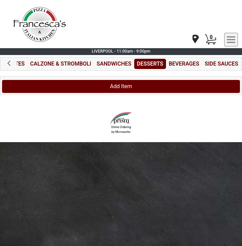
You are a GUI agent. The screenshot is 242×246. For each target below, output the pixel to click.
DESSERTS (150, 63)
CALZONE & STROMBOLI (60, 63)
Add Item (121, 86)
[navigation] (195, 39)
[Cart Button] (210, 39)
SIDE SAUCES (221, 63)
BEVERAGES (184, 63)
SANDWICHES (114, 63)
